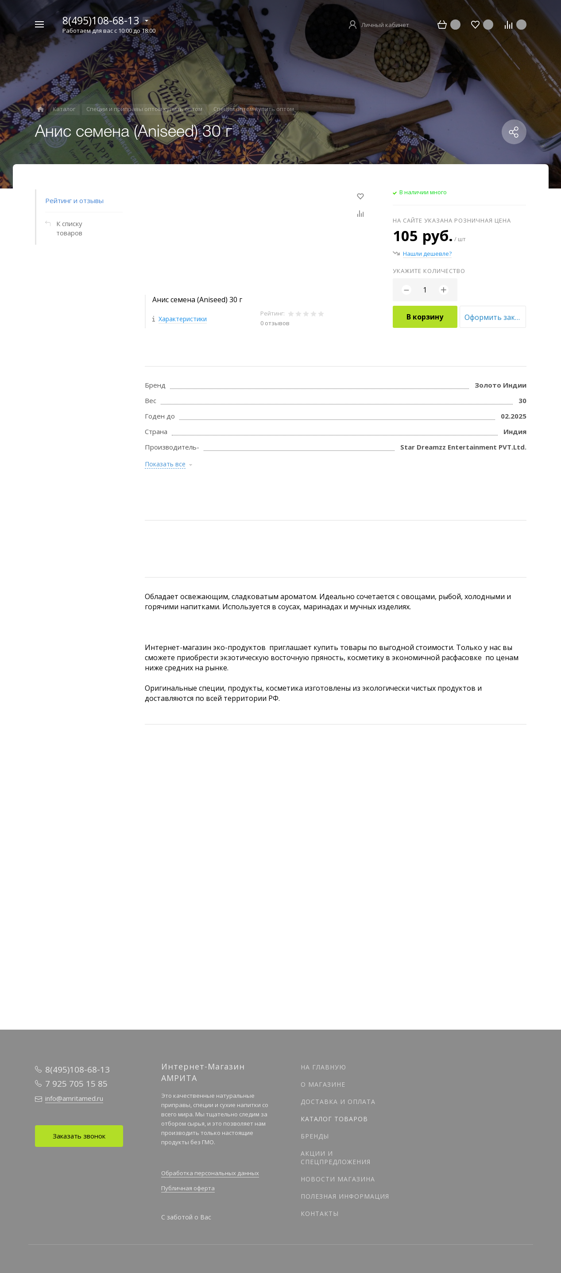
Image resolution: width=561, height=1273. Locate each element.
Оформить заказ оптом (495, 317)
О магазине (323, 1084)
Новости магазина (338, 1179)
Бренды (315, 1136)
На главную (323, 1067)
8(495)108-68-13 (100, 20)
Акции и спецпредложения (336, 1157)
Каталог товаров (334, 1119)
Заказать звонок (79, 1135)
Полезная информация (345, 1196)
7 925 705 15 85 (76, 1083)
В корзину (424, 317)
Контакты (320, 1213)
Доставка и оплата (338, 1101)
